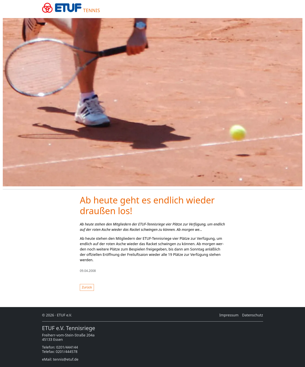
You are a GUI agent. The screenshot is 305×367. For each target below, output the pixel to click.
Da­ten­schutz (252, 315)
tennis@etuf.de (65, 359)
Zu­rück (87, 287)
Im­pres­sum (228, 315)
